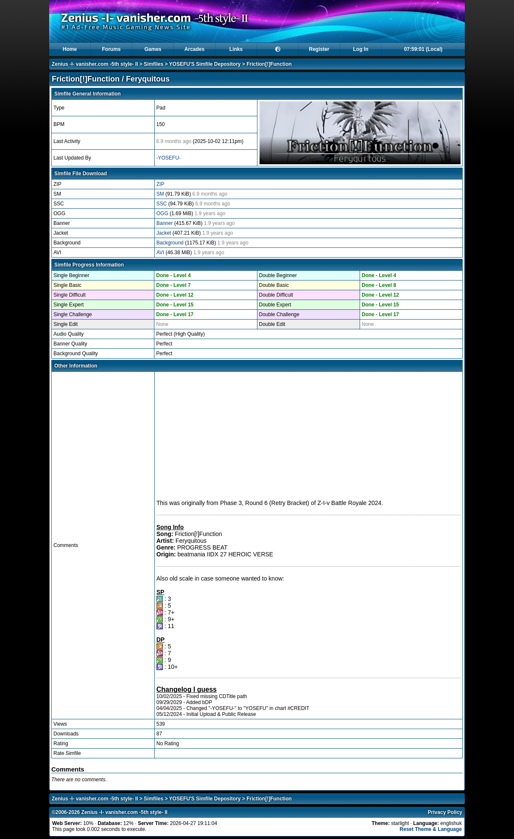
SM (160, 194)
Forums (111, 49)
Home (70, 49)
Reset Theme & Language (430, 829)
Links (236, 49)
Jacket (164, 233)
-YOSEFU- (168, 158)
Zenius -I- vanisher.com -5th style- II (95, 64)
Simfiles (153, 64)
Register (319, 49)
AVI (161, 252)
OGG (163, 213)
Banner (165, 223)
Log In (361, 49)
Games (152, 49)
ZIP (160, 184)
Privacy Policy (445, 812)
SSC (162, 204)
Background (170, 243)
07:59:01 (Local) (423, 49)
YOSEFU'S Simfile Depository (205, 64)
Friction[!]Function (269, 64)
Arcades (194, 49)
